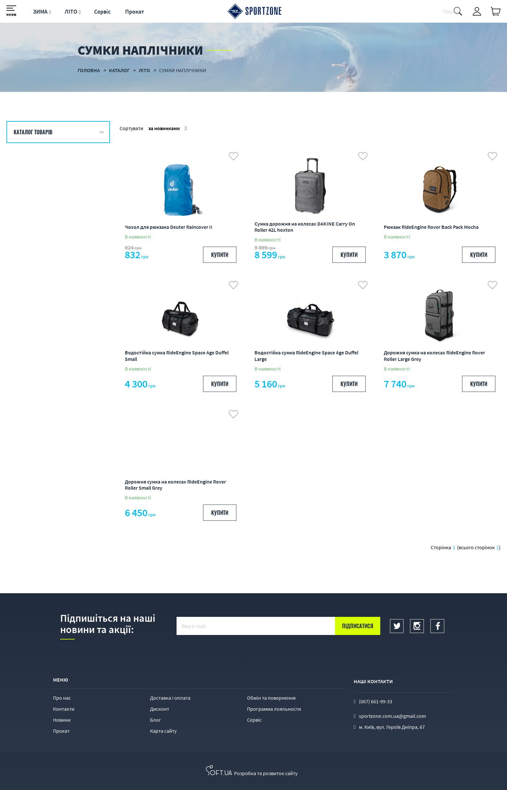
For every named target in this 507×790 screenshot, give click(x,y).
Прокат (134, 11)
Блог (155, 720)
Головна (89, 70)
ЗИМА (40, 11)
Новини (61, 720)
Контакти (63, 709)
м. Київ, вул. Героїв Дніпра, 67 (392, 727)
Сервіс (102, 11)
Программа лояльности (274, 709)
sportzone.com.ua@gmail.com (392, 716)
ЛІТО (71, 11)
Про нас (62, 698)
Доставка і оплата (170, 698)
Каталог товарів (33, 132)
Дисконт (159, 709)
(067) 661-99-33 (375, 701)
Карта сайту (163, 731)
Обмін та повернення (271, 698)
